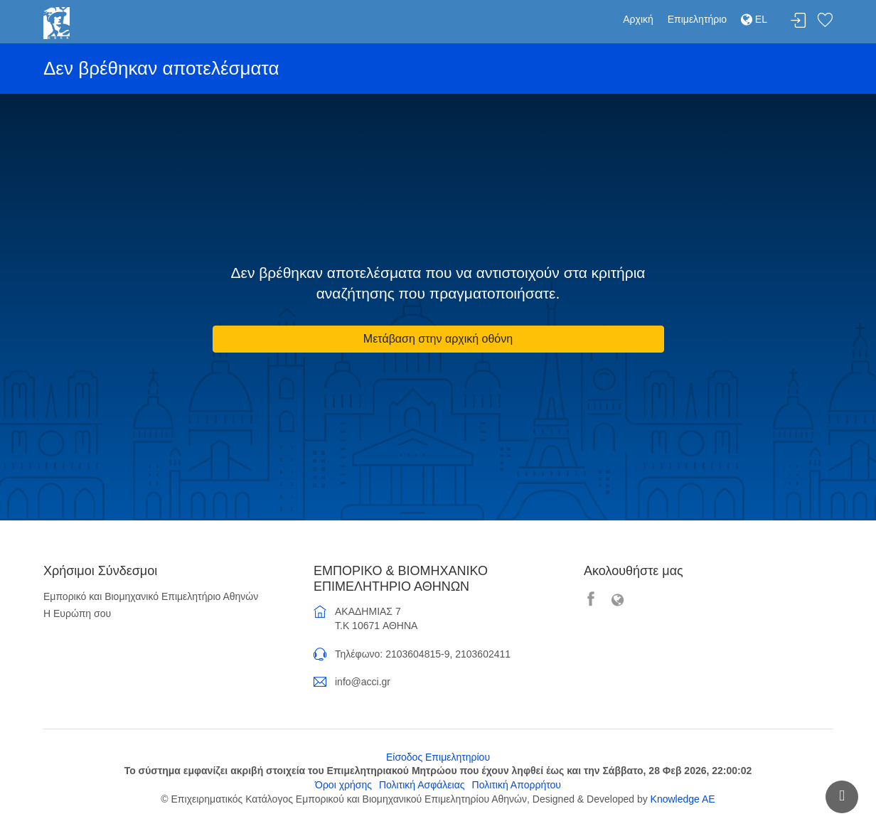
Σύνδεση (798, 21)
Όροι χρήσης (343, 784)
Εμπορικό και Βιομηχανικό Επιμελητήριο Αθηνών (150, 596)
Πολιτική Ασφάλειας (422, 784)
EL (754, 19)
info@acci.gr (362, 681)
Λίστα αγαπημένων (825, 21)
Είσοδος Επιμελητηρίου (438, 757)
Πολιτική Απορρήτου (516, 784)
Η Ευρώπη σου (77, 613)
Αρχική (638, 19)
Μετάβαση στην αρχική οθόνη (438, 339)
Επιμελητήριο (697, 19)
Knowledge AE (683, 799)
